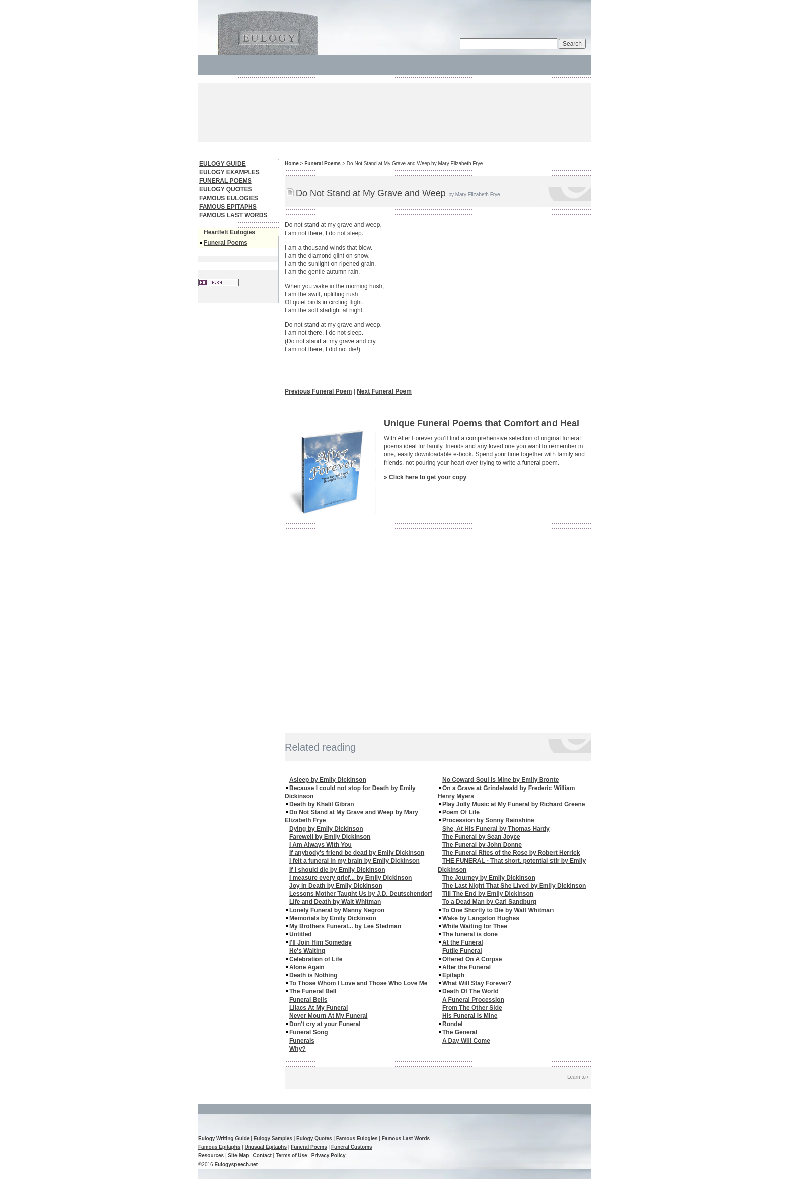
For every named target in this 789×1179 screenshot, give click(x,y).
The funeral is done (470, 934)
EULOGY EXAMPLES (229, 172)
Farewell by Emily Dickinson (329, 836)
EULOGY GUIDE (222, 163)
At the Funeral (462, 942)
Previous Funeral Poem (318, 391)
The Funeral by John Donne (482, 844)
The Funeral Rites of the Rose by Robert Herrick (511, 852)
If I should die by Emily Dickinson (337, 869)
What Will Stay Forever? (476, 983)
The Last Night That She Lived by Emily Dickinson (514, 885)
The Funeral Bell (312, 991)
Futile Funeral (462, 950)
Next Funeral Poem (384, 391)
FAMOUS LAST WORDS (233, 215)
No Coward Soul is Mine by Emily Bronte (500, 779)
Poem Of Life (461, 812)
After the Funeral (466, 967)
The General (459, 1032)
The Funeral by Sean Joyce (481, 836)
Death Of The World (470, 991)
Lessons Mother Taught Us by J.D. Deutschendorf (360, 893)
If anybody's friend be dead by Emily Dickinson (356, 852)
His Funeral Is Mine (469, 1015)
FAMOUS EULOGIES (228, 198)
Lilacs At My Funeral (318, 1007)
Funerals (301, 1040)
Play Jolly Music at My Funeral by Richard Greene (513, 804)
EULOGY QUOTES (225, 189)
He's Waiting (307, 950)
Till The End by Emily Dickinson (487, 893)
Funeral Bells (308, 999)
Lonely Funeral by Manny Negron (336, 910)
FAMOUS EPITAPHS (228, 206)
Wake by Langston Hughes (480, 918)
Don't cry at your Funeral (325, 1024)
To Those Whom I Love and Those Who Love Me (358, 983)
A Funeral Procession (473, 999)
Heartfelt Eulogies (229, 232)
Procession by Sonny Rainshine (488, 820)
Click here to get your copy (427, 477)
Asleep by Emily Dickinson (327, 779)
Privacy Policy (328, 1155)
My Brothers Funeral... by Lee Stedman (345, 926)
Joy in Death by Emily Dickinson (335, 885)
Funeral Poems (225, 242)
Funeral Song (308, 1032)
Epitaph (453, 975)
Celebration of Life (315, 959)
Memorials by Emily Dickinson (332, 918)
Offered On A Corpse (472, 959)
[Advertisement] (381, 111)
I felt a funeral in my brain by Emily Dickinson (354, 860)
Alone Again (307, 967)
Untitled (300, 934)
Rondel (452, 1024)
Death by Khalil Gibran (321, 804)
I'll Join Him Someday (320, 942)
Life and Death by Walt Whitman (335, 901)
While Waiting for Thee (474, 926)
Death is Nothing (313, 975)
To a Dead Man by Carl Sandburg (489, 901)
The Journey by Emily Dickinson (488, 877)
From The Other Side (472, 1007)
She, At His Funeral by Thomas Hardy (496, 828)
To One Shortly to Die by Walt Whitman (498, 910)
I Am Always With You (320, 844)
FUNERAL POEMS (225, 180)
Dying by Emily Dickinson (326, 828)
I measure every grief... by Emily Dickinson (350, 877)
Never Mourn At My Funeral (328, 1015)
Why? (297, 1048)
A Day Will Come (466, 1040)
